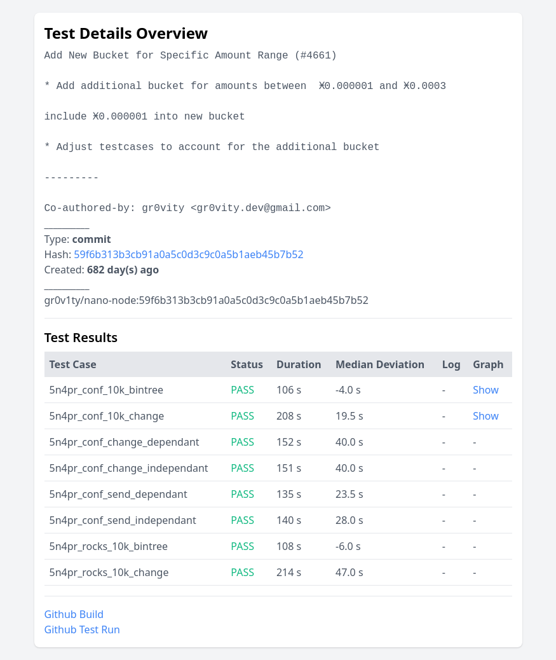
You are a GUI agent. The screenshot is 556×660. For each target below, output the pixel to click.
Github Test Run (82, 629)
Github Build (74, 614)
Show (486, 390)
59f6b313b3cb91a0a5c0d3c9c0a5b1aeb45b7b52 (188, 254)
